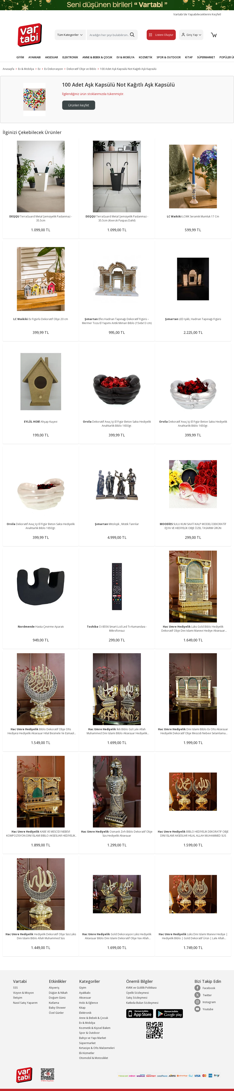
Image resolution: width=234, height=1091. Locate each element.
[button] (190, 35)
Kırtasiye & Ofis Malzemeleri (97, 1048)
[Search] (112, 35)
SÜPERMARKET (206, 57)
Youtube (203, 1009)
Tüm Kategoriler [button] (68, 35)
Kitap (82, 1008)
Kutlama (54, 1003)
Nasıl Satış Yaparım (25, 1003)
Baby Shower (57, 1008)
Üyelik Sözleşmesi (137, 993)
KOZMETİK (145, 57)
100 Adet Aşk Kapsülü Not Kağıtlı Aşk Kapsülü (128, 69)
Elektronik (85, 1013)
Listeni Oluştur (156, 35)
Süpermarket (87, 1043)
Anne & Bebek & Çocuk (93, 1018)
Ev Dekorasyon (53, 69)
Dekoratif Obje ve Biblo (81, 69)
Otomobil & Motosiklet (93, 1058)
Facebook (204, 988)
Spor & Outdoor (89, 1033)
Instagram (205, 1002)
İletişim (17, 998)
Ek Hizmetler (86, 1053)
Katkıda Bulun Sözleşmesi (142, 1003)
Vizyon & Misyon (23, 993)
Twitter (203, 995)
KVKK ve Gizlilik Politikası (141, 988)
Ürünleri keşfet (78, 105)
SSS (15, 988)
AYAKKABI (34, 57)
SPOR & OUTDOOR (169, 57)
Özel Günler (56, 1013)
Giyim (82, 988)
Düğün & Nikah (58, 993)
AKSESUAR (51, 57)
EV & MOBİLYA (125, 57)
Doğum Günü (57, 998)
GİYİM (20, 57)
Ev (39, 69)
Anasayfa (8, 69)
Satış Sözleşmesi (136, 998)
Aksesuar (85, 998)
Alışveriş (54, 988)
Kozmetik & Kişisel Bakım (94, 1028)
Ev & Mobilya (26, 69)
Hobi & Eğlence (88, 1003)
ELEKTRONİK (70, 57)
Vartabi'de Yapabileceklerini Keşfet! (197, 14)
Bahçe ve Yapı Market (92, 1038)
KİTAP (189, 57)
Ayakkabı (84, 993)
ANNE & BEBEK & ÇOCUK (97, 57)
